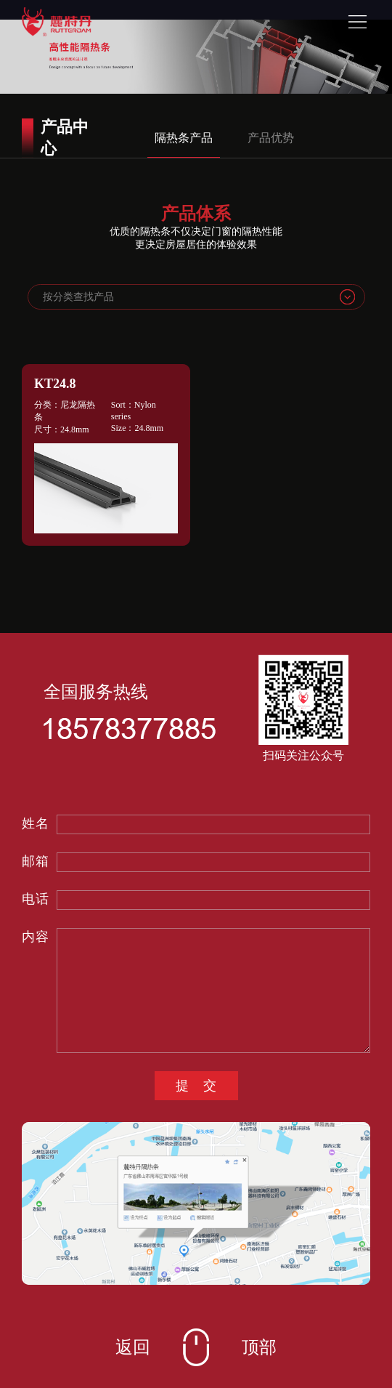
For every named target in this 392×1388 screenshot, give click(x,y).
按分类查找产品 (78, 296)
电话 (35, 899)
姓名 (35, 823)
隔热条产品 (184, 138)
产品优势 (271, 138)
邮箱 (35, 861)
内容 (35, 936)
